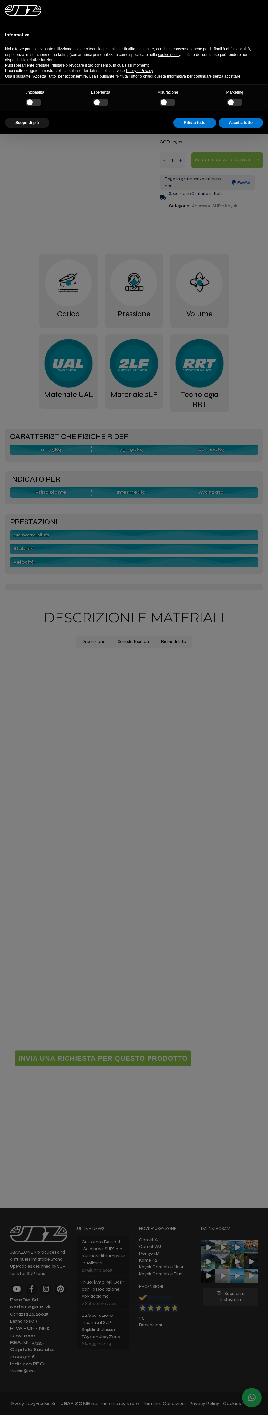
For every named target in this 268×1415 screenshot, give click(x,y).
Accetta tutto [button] (241, 122)
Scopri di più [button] (27, 122)
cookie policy (169, 54)
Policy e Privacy (139, 70)
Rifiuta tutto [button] (194, 122)
